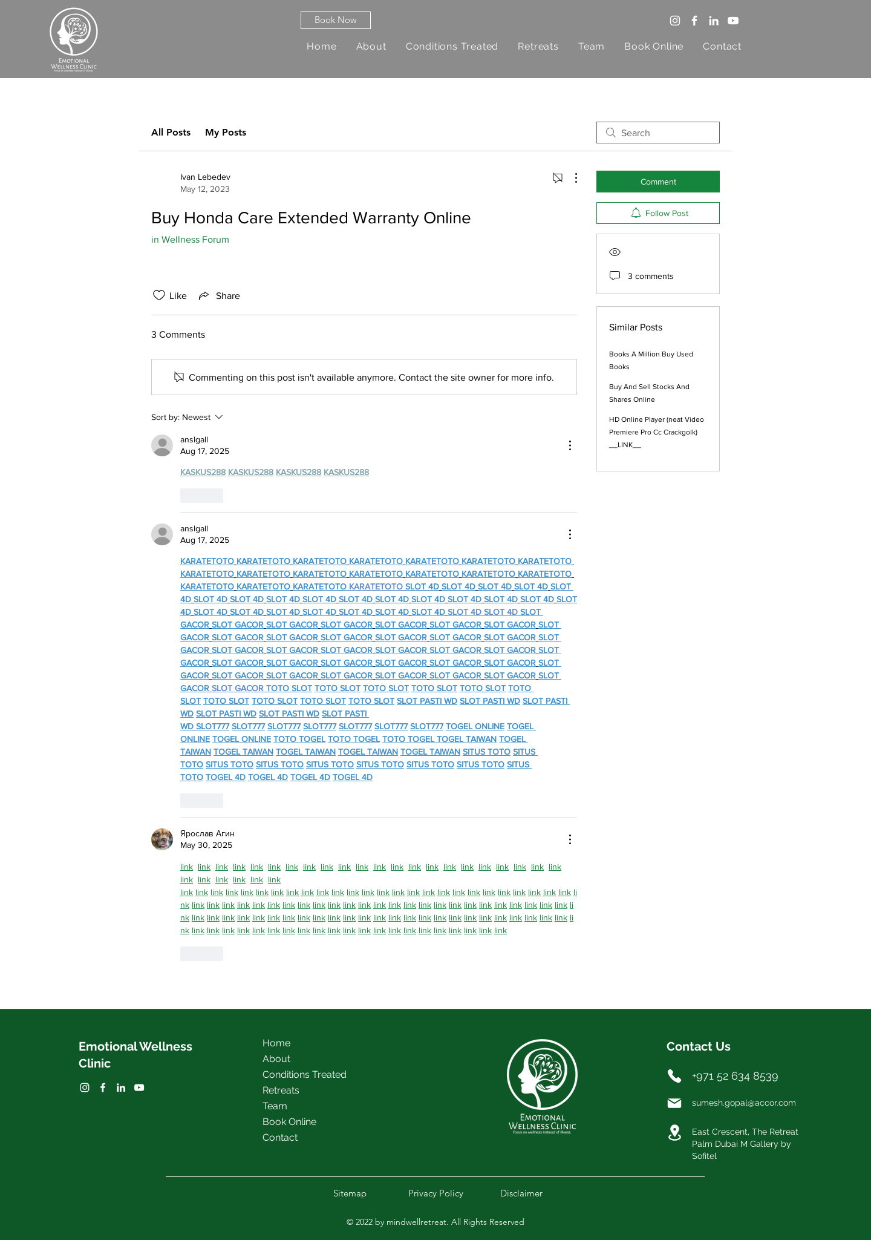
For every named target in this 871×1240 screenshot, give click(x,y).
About (276, 1058)
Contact (280, 1137)
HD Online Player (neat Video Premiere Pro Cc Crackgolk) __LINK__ (656, 432)
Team (275, 1106)
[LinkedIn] (713, 20)
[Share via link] (218, 295)
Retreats (281, 1090)
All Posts (171, 132)
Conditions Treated (305, 1074)
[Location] (674, 1132)
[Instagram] (675, 20)
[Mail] (674, 1103)
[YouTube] (733, 20)
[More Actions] (570, 178)
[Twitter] (103, 1087)
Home (276, 1043)
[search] (658, 132)
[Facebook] (694, 20)
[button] (336, 20)
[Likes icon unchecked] (159, 295)
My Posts (225, 132)
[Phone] (674, 1076)
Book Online (289, 1121)
